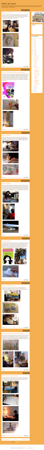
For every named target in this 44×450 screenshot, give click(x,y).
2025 (34, 38)
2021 (34, 43)
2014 (34, 53)
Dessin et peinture (6, 183)
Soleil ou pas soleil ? (7, 12)
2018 (34, 47)
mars (35, 85)
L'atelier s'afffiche (6, 241)
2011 (34, 91)
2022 (34, 42)
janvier (35, 88)
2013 (34, 54)
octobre (35, 58)
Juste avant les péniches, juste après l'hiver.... (13, 333)
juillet (35, 62)
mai (34, 65)
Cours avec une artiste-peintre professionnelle (13, 72)
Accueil (15, 439)
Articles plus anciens (25, 439)
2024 (34, 39)
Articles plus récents (5, 439)
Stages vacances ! (6, 135)
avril (34, 66)
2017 (34, 49)
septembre (35, 59)
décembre (35, 55)
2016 (34, 50)
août (35, 61)
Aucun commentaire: (19, 66)
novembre (35, 57)
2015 (34, 51)
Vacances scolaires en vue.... (9, 285)
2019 (34, 46)
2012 (34, 90)
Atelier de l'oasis (8, 4)
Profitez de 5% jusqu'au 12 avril (9, 375)
